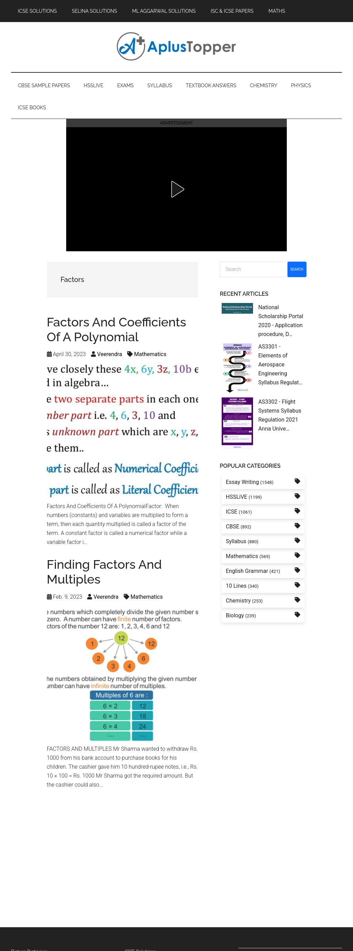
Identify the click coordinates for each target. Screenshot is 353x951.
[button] (176, 189)
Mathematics (150, 354)
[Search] (254, 269)
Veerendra (109, 354)
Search (296, 269)
